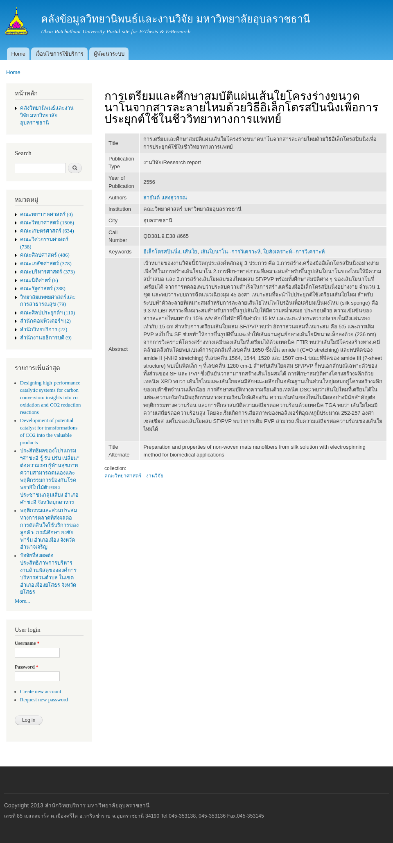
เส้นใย (190, 252)
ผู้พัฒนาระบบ (109, 54)
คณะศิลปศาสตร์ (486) (45, 255)
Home (18, 54)
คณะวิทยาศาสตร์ (122, 476)
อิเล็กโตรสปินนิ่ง (161, 252)
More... (22, 601)
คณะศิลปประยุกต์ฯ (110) (47, 313)
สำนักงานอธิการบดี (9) (46, 338)
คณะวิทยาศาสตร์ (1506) (47, 223)
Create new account (40, 691)
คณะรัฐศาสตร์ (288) (43, 289)
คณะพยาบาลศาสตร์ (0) (46, 214)
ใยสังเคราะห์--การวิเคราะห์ (294, 252)
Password (26, 667)
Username (27, 643)
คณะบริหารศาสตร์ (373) (47, 272)
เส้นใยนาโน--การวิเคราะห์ (231, 252)
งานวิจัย (154, 476)
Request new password (44, 700)
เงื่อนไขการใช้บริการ (60, 54)
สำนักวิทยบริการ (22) (44, 329)
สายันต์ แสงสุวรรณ (165, 197)
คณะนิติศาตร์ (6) (39, 280)
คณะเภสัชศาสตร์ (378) (46, 264)
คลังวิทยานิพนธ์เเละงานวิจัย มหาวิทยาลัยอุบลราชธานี (47, 115)
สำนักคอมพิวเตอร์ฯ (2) (45, 321)
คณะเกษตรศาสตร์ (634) (47, 231)
